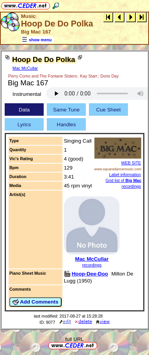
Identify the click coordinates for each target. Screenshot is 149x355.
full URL (74, 339)
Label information (125, 174)
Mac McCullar (25, 68)
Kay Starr (88, 76)
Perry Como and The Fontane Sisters (42, 76)
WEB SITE (131, 163)
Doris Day (110, 76)
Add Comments (35, 302)
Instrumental (26, 94)
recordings (92, 265)
